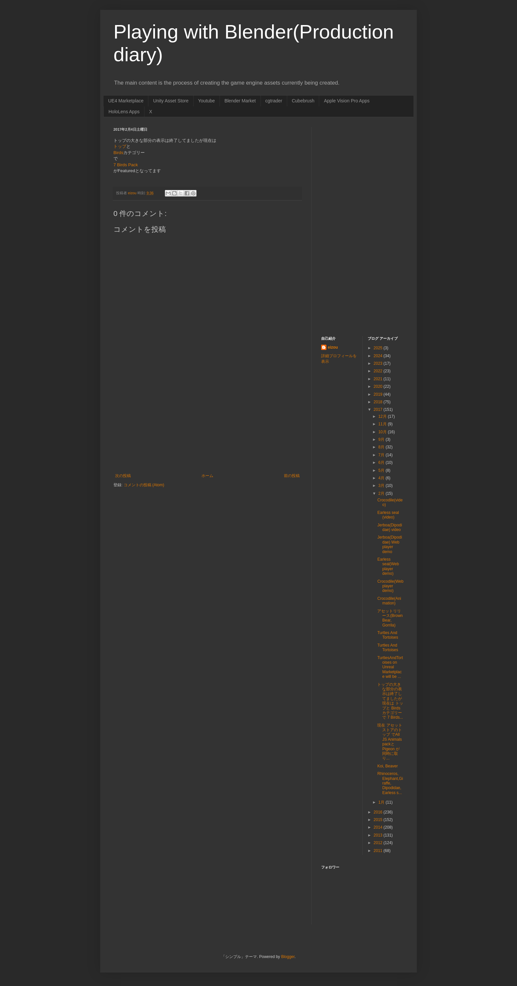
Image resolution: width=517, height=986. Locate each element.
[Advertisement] (207, 424)
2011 (378, 850)
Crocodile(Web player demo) (390, 586)
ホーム (207, 475)
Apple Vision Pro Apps (346, 100)
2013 (378, 835)
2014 (378, 827)
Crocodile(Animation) (389, 600)
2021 (378, 379)
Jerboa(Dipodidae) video (389, 527)
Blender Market (240, 100)
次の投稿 (123, 475)
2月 (381, 493)
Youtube (206, 100)
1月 (381, 802)
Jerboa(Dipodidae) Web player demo (389, 544)
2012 (378, 842)
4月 (381, 478)
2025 (378, 348)
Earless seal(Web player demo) (388, 566)
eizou (333, 347)
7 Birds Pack (125, 164)
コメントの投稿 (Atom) (144, 485)
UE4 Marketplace (125, 100)
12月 (383, 416)
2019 (378, 394)
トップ (119, 146)
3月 (381, 485)
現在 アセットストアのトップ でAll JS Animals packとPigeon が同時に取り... (389, 742)
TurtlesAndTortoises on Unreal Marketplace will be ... (390, 667)
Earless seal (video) (388, 515)
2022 (378, 371)
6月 (381, 462)
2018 (378, 402)
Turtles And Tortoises (387, 635)
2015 (378, 819)
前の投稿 (292, 475)
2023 (378, 363)
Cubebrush (303, 100)
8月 (381, 447)
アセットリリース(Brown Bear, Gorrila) (390, 618)
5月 (381, 470)
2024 (378, 356)
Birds (118, 152)
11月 (383, 424)
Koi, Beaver (387, 766)
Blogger (288, 956)
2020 (378, 386)
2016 (378, 812)
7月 (381, 455)
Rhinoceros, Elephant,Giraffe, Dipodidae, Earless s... (390, 783)
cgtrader (273, 100)
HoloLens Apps (123, 111)
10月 (383, 432)
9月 (381, 439)
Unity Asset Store (170, 100)
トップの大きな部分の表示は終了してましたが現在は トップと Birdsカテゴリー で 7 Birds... (390, 701)
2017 (378, 409)
